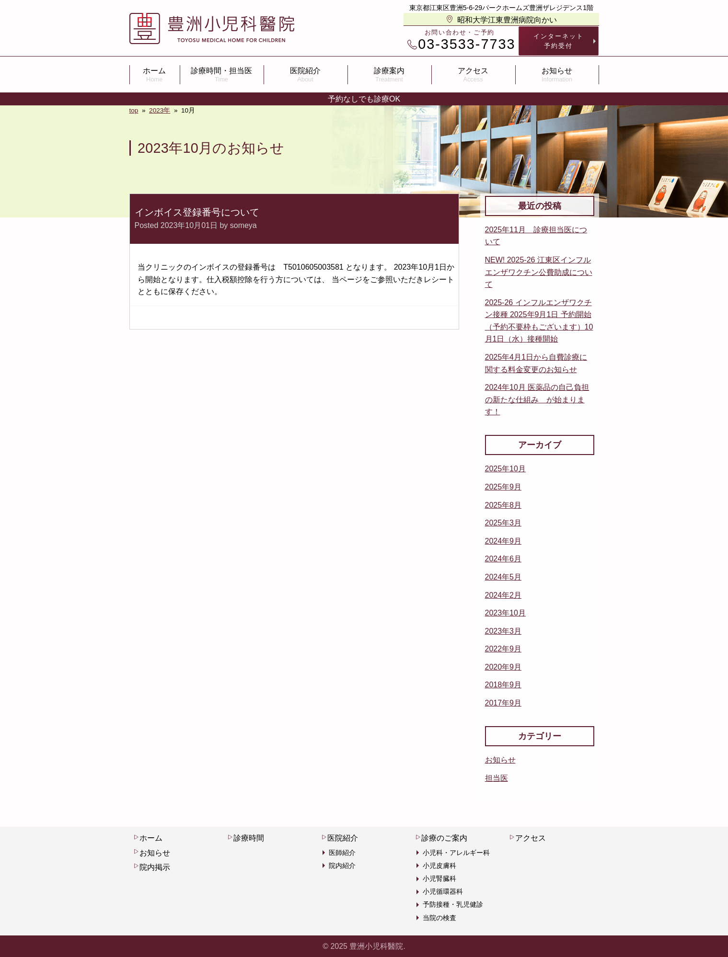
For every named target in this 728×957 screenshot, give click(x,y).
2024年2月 (503, 595)
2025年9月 (503, 487)
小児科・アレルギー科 (456, 852)
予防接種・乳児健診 (453, 904)
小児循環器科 (443, 891)
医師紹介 (342, 852)
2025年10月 (505, 469)
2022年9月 (503, 649)
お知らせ (557, 75)
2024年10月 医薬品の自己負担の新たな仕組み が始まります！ (537, 399)
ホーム (154, 75)
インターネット (558, 41)
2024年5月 (503, 577)
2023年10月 (505, 613)
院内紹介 (342, 865)
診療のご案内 (441, 837)
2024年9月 (503, 541)
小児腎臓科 (439, 878)
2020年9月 (503, 667)
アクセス (473, 75)
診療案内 (389, 75)
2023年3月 (503, 631)
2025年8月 (503, 505)
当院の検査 (439, 918)
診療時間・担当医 (222, 75)
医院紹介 (305, 75)
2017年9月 (503, 703)
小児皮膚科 (439, 865)
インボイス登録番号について (197, 212)
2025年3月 (503, 523)
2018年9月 (503, 685)
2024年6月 (503, 559)
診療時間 (246, 837)
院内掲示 (152, 867)
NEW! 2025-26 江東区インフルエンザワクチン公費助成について (538, 272)
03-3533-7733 (461, 44)
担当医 (496, 778)
